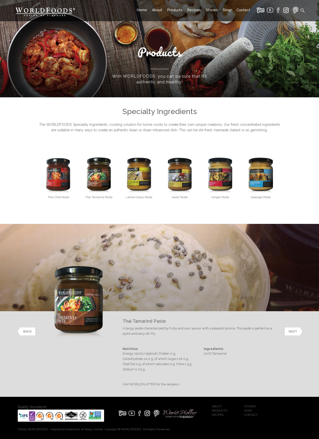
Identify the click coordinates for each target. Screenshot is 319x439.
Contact (243, 10)
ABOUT (217, 406)
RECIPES (218, 415)
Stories (212, 10)
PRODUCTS (219, 410)
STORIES (250, 406)
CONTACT (251, 415)
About (157, 10)
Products (174, 10)
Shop (227, 10)
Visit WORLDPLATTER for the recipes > (151, 384)
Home (142, 10)
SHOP (248, 410)
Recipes (194, 10)
